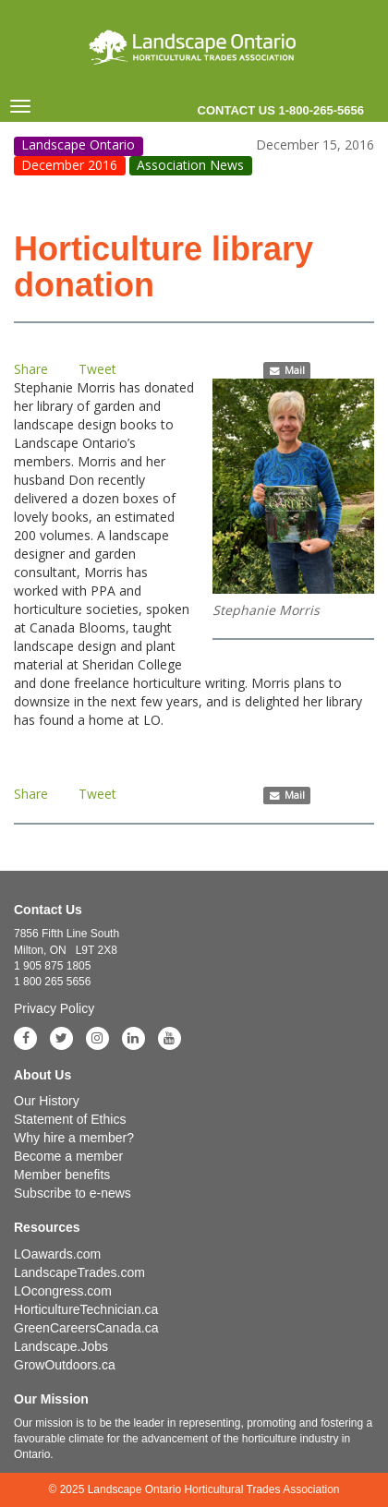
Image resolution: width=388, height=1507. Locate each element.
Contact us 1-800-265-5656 (281, 110)
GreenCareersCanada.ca (86, 1327)
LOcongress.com (63, 1291)
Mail (287, 370)
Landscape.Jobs (61, 1346)
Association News (190, 165)
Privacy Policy (54, 1008)
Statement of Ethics (70, 1119)
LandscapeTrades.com (79, 1272)
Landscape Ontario (78, 145)
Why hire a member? (74, 1137)
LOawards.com (57, 1254)
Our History (46, 1100)
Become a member (68, 1156)
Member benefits (62, 1174)
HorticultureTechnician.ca (86, 1309)
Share (31, 369)
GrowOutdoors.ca (64, 1364)
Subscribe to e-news (72, 1193)
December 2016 (69, 165)
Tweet (97, 369)
